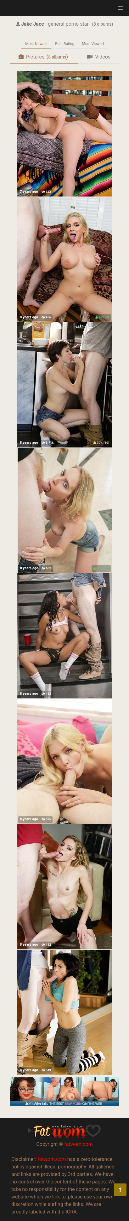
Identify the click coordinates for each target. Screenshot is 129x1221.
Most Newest (36, 44)
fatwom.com (78, 1144)
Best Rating (64, 44)
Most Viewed (93, 44)
